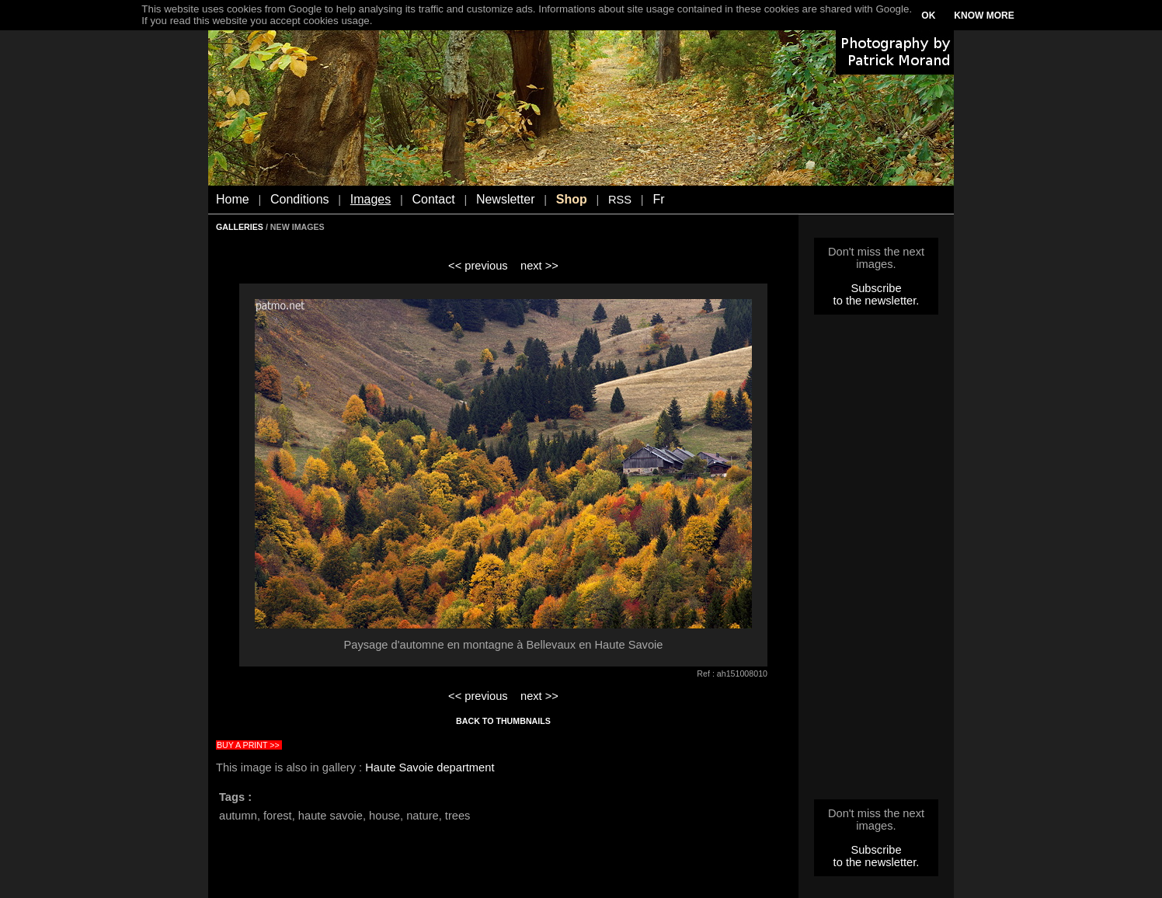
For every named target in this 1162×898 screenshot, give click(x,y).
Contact (433, 199)
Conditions (299, 199)
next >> (539, 265)
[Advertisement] (876, 562)
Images (370, 199)
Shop (571, 199)
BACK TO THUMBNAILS (503, 721)
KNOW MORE (984, 15)
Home (232, 199)
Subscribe (876, 288)
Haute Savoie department (429, 767)
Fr (658, 199)
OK (928, 15)
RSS (619, 199)
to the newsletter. (876, 300)
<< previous (478, 265)
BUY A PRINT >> (248, 745)
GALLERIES (239, 226)
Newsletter (505, 199)
